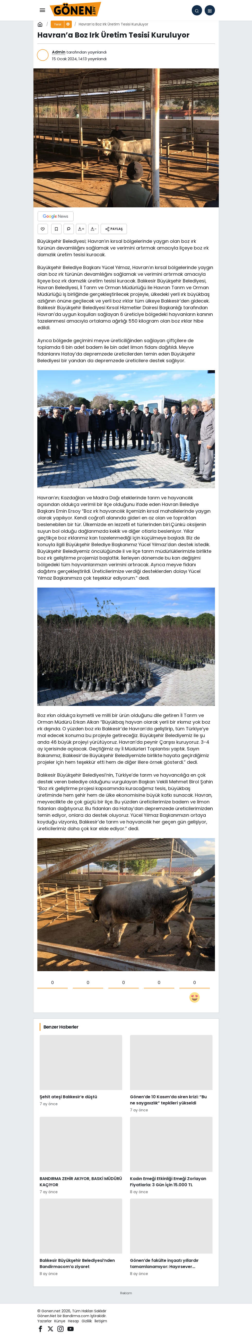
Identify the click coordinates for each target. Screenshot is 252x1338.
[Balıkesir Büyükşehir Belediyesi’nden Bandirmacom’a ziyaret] (81, 1238)
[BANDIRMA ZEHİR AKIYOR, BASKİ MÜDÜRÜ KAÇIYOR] (81, 1156)
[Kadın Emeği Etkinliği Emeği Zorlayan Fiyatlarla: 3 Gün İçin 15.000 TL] (171, 1156)
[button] (210, 10)
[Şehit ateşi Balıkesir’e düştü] (81, 1074)
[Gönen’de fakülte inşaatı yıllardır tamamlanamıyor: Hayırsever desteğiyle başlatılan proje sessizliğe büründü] (171, 1238)
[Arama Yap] (197, 10)
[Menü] (42, 10)
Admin (58, 52)
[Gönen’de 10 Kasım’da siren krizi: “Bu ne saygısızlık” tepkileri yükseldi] (171, 1074)
